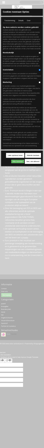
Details (21, 20)
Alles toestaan (18, 161)
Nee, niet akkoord (33, 161)
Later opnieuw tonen (15, 155)
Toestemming (9, 20)
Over (29, 20)
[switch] (39, 53)
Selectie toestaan (33, 155)
